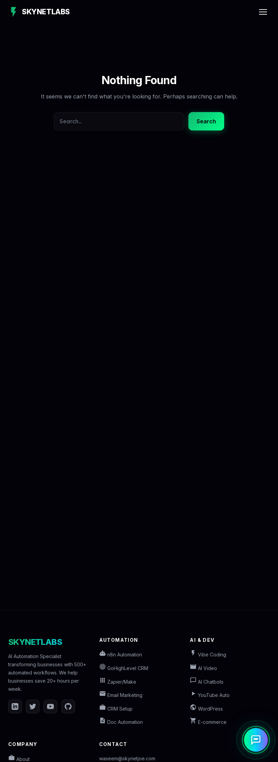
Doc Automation (121, 722)
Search (206, 121)
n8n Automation (120, 654)
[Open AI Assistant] (256, 740)
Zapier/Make (117, 682)
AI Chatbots (206, 682)
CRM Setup (116, 709)
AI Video (203, 668)
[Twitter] (33, 706)
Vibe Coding (208, 654)
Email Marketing (120, 695)
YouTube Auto (210, 695)
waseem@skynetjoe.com (127, 758)
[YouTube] (50, 706)
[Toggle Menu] (263, 11)
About (19, 759)
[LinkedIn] (15, 706)
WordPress (206, 709)
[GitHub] (68, 706)
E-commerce (208, 722)
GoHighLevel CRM (123, 668)
